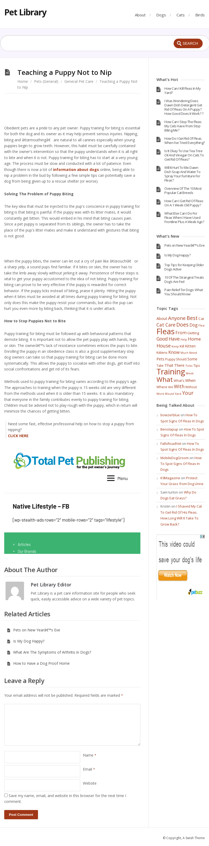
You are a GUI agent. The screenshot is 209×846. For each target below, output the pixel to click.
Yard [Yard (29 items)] (178, 394)
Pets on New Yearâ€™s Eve (33, 629)
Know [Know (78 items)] (174, 352)
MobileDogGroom (174, 457)
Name (89, 755)
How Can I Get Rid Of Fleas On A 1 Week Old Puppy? (183, 202)
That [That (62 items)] (168, 365)
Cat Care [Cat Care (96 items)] (165, 325)
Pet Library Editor (51, 584)
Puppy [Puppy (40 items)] (170, 359)
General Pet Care (78, 81)
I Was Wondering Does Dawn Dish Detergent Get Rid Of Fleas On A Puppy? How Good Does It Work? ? (183, 107)
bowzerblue (170, 415)
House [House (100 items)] (163, 345)
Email (89, 769)
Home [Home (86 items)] (194, 339)
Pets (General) (46, 81)
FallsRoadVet (170, 443)
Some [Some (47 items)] (192, 358)
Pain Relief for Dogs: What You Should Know (183, 291)
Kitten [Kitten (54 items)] (190, 346)
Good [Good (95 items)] (162, 339)
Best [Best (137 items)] (192, 318)
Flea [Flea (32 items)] (201, 325)
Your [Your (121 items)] (187, 393)
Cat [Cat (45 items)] (201, 318)
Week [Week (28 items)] (190, 373)
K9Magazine (170, 478)
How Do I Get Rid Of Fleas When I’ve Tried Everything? (184, 140)
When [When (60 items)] (190, 380)
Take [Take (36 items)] (160, 365)
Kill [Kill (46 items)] (182, 346)
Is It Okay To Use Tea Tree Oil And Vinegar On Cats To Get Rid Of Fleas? (184, 155)
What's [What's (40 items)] (179, 380)
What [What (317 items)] (164, 379)
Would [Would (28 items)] (169, 394)
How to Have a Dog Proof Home (38, 663)
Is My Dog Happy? (25, 641)
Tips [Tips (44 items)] (196, 365)
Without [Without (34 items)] (191, 387)
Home (22, 81)
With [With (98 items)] (179, 386)
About (140, 14)
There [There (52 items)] (179, 365)
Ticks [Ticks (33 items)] (189, 366)
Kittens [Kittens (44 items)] (162, 352)
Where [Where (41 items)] (161, 386)
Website (90, 783)
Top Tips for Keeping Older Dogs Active (184, 267)
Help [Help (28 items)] (183, 339)
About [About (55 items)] (161, 318)
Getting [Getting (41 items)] (193, 333)
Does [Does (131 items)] (182, 324)
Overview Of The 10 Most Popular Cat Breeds (183, 190)
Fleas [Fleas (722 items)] (165, 331)
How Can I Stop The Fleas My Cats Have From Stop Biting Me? (182, 126)
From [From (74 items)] (181, 333)
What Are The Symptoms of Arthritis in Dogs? (49, 652)
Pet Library (25, 12)
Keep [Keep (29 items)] (175, 346)
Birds (200, 14)
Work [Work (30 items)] (160, 394)
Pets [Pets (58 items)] (160, 358)
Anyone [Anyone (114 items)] (177, 318)
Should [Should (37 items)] (181, 359)
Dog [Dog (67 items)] (193, 325)
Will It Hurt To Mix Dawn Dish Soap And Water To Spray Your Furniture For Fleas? (182, 174)
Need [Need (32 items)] (193, 353)
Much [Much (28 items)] (184, 353)
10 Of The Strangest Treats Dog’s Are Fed (184, 279)
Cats (181, 14)
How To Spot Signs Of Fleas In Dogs (181, 463)
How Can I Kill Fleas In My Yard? (182, 90)
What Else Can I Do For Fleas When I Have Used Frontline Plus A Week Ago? (184, 217)
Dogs (161, 14)
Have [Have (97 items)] (174, 339)
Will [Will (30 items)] (170, 387)
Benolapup (169, 429)
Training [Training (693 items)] (170, 371)
